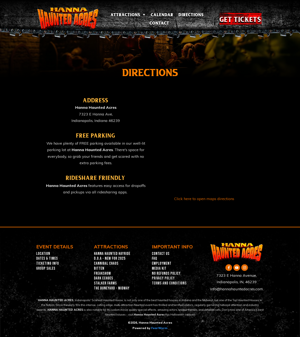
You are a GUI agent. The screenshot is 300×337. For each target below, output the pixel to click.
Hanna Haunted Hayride (112, 253)
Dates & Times (47, 258)
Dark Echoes (103, 278)
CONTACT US (161, 253)
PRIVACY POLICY (163, 278)
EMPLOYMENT (161, 263)
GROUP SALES (45, 268)
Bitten (99, 268)
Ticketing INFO (47, 263)
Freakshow (102, 273)
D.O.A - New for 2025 (110, 258)
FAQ (154, 258)
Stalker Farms (105, 283)
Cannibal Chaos (106, 263)
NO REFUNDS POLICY (166, 273)
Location (43, 253)
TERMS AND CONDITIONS (169, 283)
